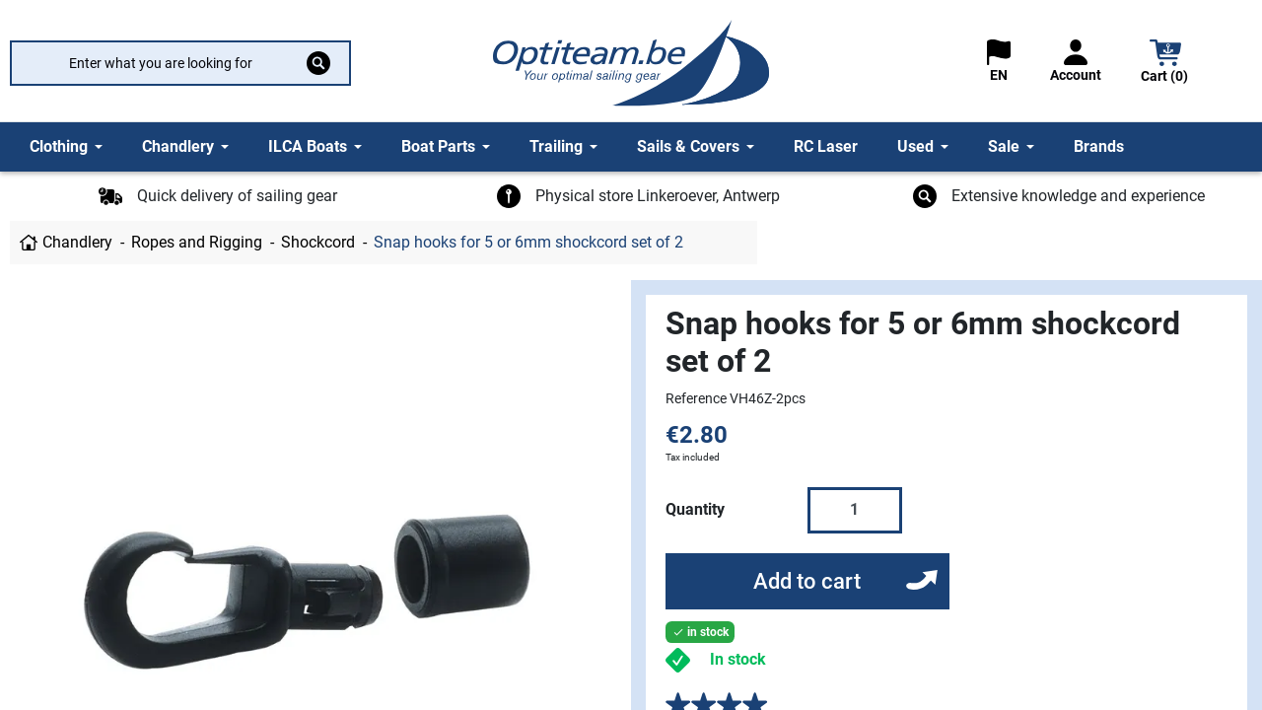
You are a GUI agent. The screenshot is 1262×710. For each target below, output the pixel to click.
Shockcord (318, 242)
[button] (1165, 64)
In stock (738, 659)
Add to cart (807, 581)
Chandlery (77, 242)
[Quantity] (854, 510)
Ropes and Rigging (196, 242)
